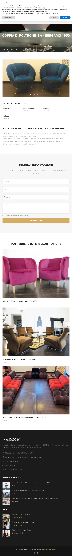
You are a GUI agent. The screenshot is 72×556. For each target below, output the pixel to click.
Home (4, 49)
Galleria (11, 49)
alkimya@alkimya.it (11, 465)
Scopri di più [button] (8, 17)
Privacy (26, 216)
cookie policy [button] (41, 8)
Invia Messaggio (36, 220)
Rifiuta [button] (54, 17)
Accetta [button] (65, 17)
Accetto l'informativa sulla (17, 216)
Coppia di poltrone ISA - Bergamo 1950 (34, 49)
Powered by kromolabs (48, 549)
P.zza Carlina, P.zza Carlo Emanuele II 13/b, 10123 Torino (23, 457)
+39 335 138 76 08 (11, 461)
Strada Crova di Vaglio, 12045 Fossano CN (19, 453)
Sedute (18, 49)
